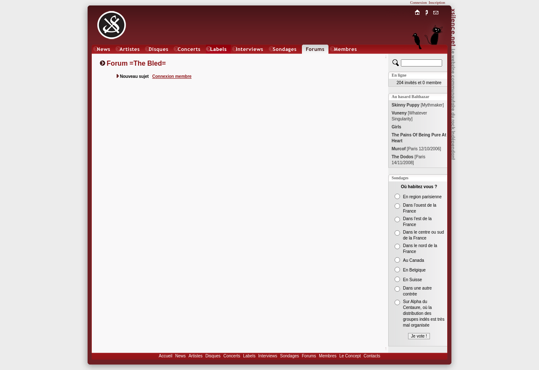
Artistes (196, 356)
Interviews (267, 356)
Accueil (165, 356)
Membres (327, 356)
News (180, 356)
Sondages (289, 356)
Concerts (231, 356)
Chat (436, 57)
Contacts (371, 356)
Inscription (437, 2)
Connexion (418, 2)
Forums (309, 356)
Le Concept (350, 356)
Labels (249, 356)
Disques (213, 356)
